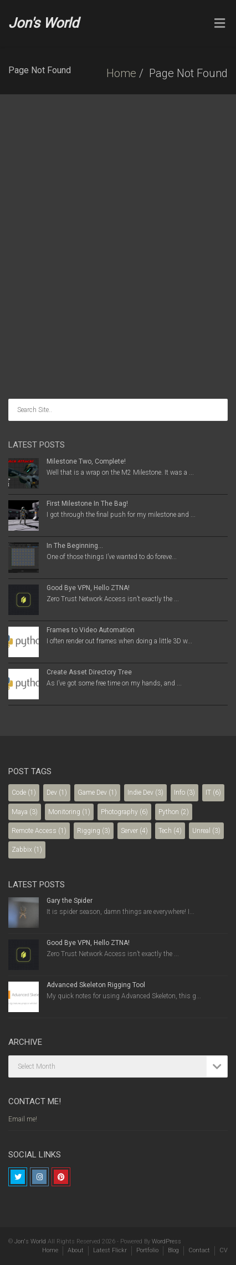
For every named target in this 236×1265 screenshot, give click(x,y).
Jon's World (43, 23)
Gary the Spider (70, 901)
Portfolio (147, 1250)
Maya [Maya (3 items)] (25, 812)
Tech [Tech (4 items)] (170, 831)
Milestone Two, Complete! (86, 461)
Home (121, 73)
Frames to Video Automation (91, 630)
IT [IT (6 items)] (213, 792)
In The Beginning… (75, 546)
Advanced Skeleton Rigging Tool (96, 985)
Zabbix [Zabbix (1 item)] (27, 850)
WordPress (166, 1241)
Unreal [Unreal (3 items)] (206, 831)
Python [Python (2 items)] (173, 812)
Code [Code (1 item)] (24, 792)
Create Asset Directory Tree (89, 672)
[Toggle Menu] (220, 24)
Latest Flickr (110, 1250)
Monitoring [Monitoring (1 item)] (69, 812)
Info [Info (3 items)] (184, 792)
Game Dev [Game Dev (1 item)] (97, 792)
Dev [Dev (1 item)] (57, 792)
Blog (173, 1250)
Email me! (22, 1119)
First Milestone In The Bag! (87, 503)
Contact (199, 1250)
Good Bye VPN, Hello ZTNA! (88, 588)
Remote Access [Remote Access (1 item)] (39, 831)
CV (223, 1250)
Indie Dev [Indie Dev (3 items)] (145, 792)
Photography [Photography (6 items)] (124, 812)
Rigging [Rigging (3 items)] (93, 831)
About (76, 1250)
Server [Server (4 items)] (134, 831)
